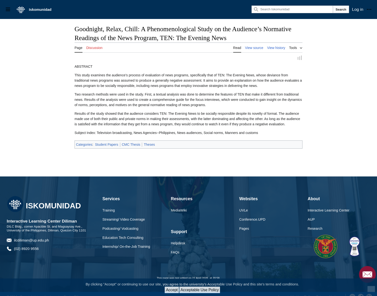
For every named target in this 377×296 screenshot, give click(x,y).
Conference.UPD (252, 220)
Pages (244, 229)
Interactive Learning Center (329, 211)
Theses (149, 145)
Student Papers (106, 145)
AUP (311, 220)
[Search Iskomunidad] (292, 9)
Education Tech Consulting (122, 238)
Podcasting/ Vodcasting (120, 229)
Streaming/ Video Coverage (123, 220)
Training (108, 211)
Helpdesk (178, 244)
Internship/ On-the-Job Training (126, 247)
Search (341, 9)
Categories (84, 145)
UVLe (243, 211)
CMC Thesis (131, 145)
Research (315, 229)
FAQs (175, 253)
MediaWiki (179, 211)
